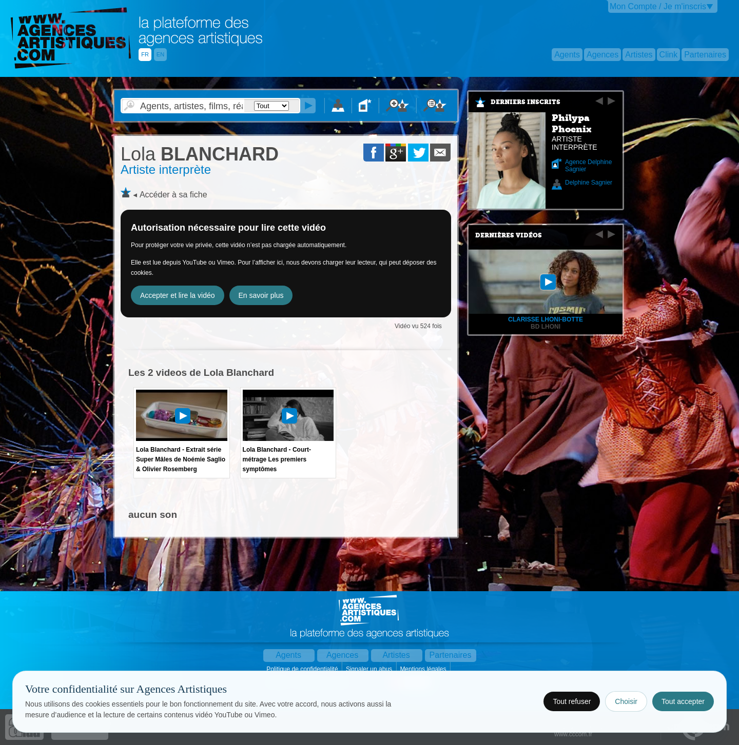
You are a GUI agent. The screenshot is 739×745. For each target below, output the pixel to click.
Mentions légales (424, 669)
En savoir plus (261, 295)
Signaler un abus (370, 669)
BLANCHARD (200, 154)
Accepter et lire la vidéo (177, 295)
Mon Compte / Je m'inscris (658, 6)
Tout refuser (572, 701)
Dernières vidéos (508, 235)
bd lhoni (545, 326)
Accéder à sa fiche (173, 194)
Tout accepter (683, 701)
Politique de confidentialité (303, 669)
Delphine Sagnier (588, 182)
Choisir (626, 701)
